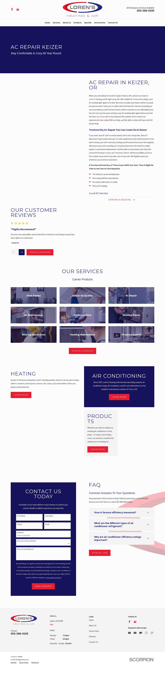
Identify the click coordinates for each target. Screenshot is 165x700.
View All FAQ (97, 553)
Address (18, 532)
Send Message (41, 586)
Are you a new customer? (24, 541)
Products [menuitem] (77, 22)
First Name (19, 516)
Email (45, 524)
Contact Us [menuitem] (113, 22)
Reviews (92, 636)
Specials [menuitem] (88, 22)
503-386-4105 (145, 10)
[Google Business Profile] (17, 9)
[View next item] (19, 252)
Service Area (94, 631)
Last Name (47, 516)
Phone (17, 524)
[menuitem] (13, 662)
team (104, 120)
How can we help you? (23, 549)
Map (51, 624)
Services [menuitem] (56, 22)
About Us (92, 625)
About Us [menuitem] (67, 22)
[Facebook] (12, 9)
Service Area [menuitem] (99, 22)
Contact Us (93, 642)
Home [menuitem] (47, 22)
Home (91, 620)
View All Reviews (37, 252)
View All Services (82, 351)
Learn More (21, 398)
